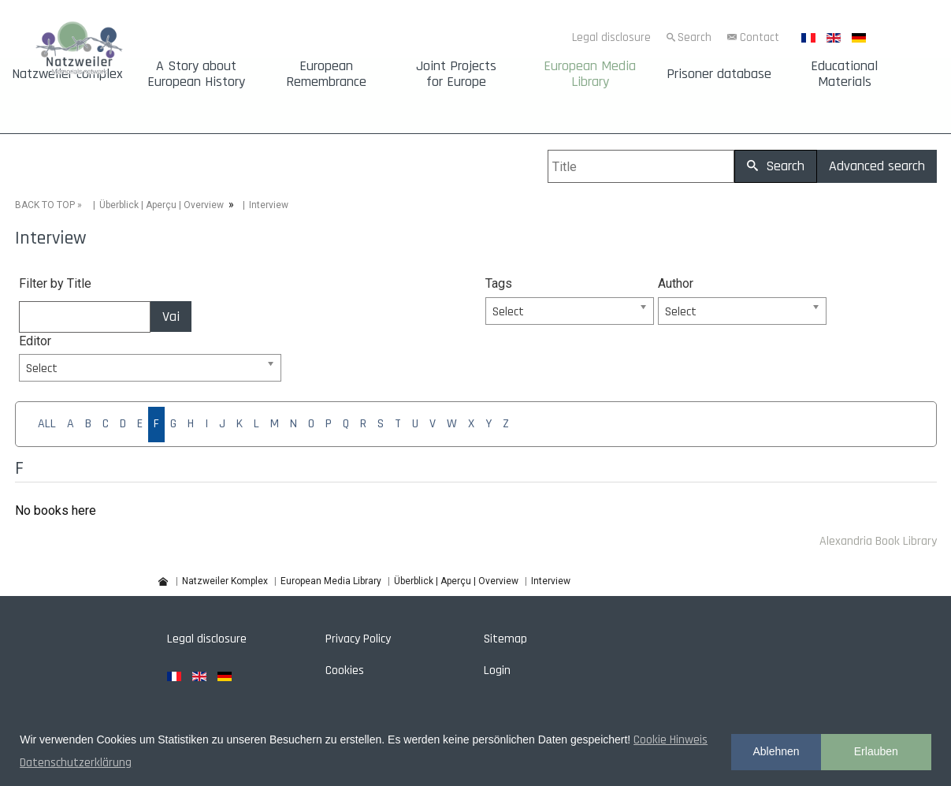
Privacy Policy (358, 639)
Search (694, 37)
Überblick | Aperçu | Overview (161, 204)
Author (675, 283)
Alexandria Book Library (878, 541)
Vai (171, 316)
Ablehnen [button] (775, 751)
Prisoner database (719, 74)
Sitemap (505, 639)
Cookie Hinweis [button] (670, 740)
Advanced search (877, 166)
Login (497, 670)
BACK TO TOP (45, 204)
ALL (47, 423)
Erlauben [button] (876, 751)
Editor (35, 340)
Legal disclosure (611, 37)
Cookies (344, 670)
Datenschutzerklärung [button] (76, 762)
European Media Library (590, 74)
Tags (498, 283)
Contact (759, 37)
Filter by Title (55, 283)
